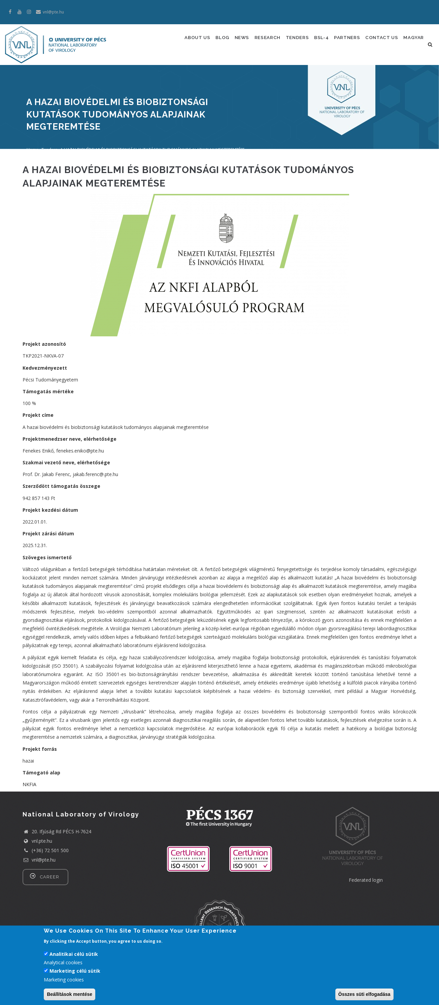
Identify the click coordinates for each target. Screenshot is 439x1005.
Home (32, 169)
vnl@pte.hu (39, 880)
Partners (350, 40)
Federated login (366, 900)
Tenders (294, 40)
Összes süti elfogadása (364, 997)
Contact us (388, 40)
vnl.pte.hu (42, 861)
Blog (210, 40)
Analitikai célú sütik (73, 956)
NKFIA (29, 804)
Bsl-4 (321, 40)
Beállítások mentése (69, 997)
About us (182, 40)
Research (261, 40)
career (49, 897)
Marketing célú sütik (74, 973)
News (233, 40)
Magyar (179, 70)
